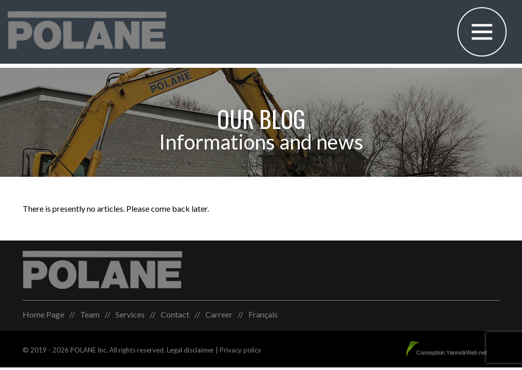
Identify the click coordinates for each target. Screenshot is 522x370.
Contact (175, 314)
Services (130, 314)
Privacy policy (240, 350)
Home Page (43, 314)
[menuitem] (263, 314)
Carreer (219, 314)
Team (90, 314)
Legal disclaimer (190, 350)
